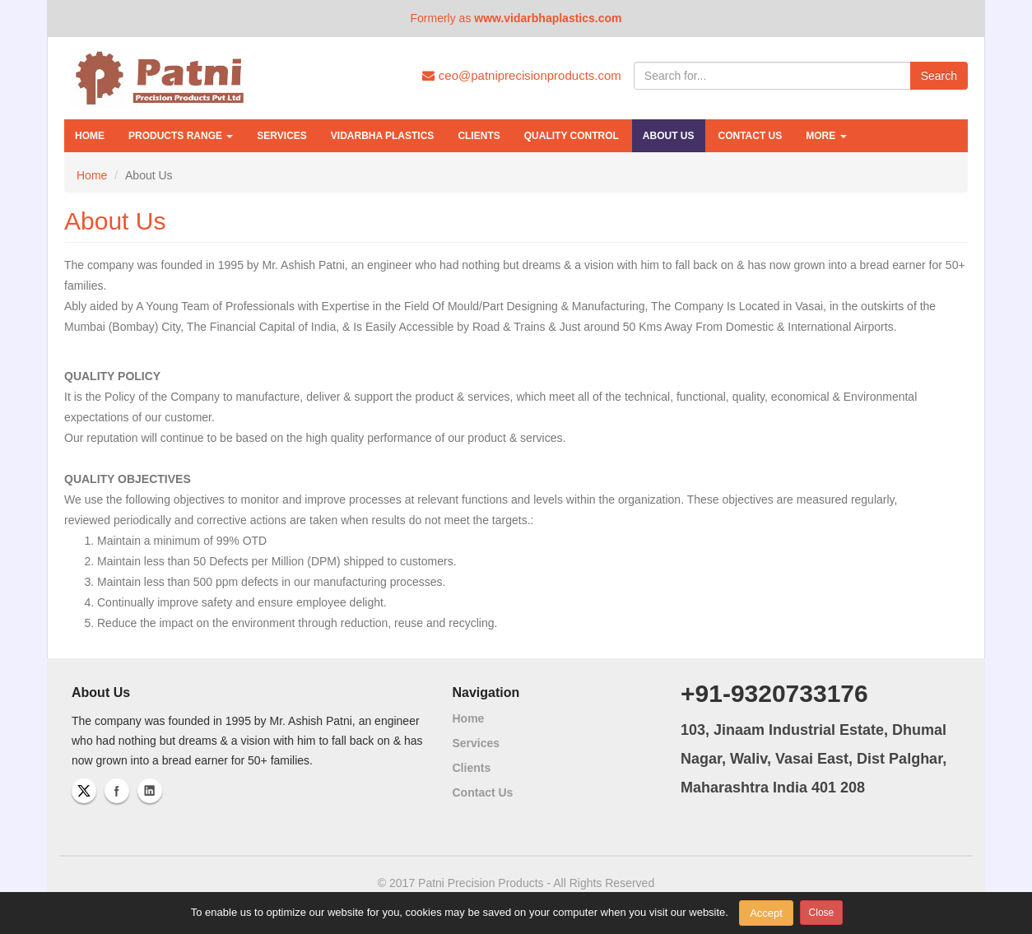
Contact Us (750, 136)
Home (90, 136)
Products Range (180, 136)
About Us (669, 136)
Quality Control (571, 136)
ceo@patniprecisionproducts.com (521, 75)
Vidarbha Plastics (383, 136)
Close (821, 912)
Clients (479, 136)
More (826, 136)
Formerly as (515, 18)
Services (281, 136)
